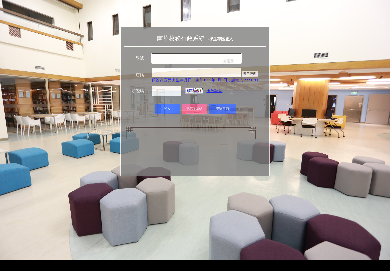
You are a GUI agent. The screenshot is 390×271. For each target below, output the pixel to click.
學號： (142, 58)
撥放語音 (214, 91)
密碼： (142, 75)
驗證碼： (140, 91)
